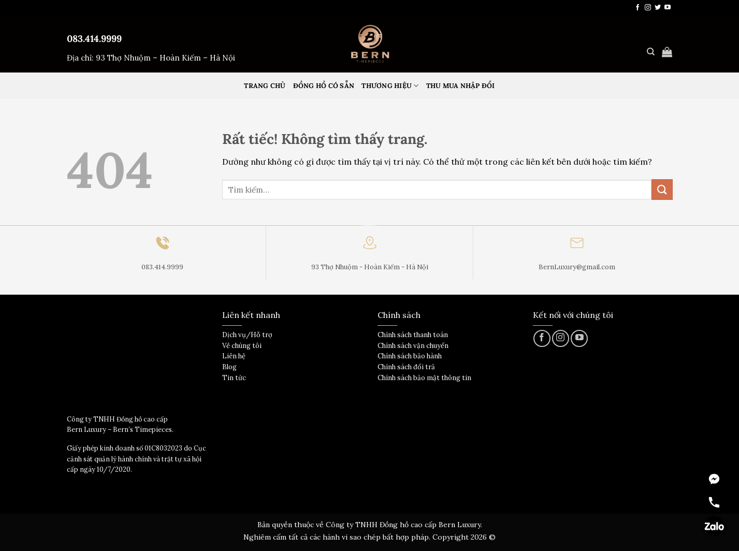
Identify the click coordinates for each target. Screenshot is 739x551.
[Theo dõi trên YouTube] (667, 7)
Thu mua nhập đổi (460, 85)
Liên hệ (233, 356)
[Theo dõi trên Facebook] (637, 7)
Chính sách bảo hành (410, 356)
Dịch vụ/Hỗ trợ (247, 334)
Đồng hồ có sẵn (324, 85)
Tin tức (234, 377)
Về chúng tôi (242, 345)
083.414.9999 (94, 39)
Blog (229, 367)
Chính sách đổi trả (406, 367)
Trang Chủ (264, 85)
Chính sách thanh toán (413, 334)
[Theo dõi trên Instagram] (648, 7)
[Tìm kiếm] (651, 52)
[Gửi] (661, 189)
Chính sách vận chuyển (413, 345)
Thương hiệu (389, 86)
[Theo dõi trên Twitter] (658, 7)
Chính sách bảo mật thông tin (424, 377)
